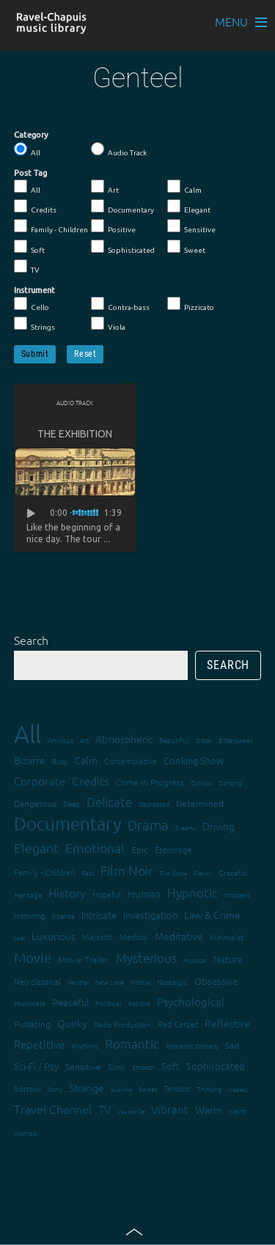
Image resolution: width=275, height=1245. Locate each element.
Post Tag (30, 173)
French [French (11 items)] (203, 873)
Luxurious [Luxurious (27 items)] (54, 935)
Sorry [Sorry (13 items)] (55, 1088)
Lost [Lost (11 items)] (19, 937)
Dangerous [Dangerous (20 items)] (35, 803)
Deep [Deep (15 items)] (71, 803)
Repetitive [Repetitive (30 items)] (39, 1044)
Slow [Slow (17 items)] (116, 1066)
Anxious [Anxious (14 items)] (60, 739)
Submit (35, 354)
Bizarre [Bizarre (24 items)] (29, 760)
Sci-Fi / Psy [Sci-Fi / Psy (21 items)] (36, 1066)
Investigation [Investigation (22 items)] (150, 915)
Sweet (186, 247)
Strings (34, 324)
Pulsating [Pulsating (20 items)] (32, 1024)
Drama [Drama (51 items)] (148, 824)
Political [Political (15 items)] (108, 1002)
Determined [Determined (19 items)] (200, 803)
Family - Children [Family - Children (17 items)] (44, 872)
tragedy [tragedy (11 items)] (238, 1089)
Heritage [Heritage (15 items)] (28, 894)
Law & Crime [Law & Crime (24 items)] (212, 914)
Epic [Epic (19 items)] (139, 849)
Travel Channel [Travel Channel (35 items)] (53, 1109)
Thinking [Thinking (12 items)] (209, 1088)
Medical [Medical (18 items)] (134, 936)
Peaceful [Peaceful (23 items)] (70, 1002)
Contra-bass (120, 304)
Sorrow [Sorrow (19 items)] (27, 1088)
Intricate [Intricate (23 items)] (99, 915)
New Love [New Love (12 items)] (109, 981)
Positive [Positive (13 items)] (139, 1002)
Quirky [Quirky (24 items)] (72, 1023)
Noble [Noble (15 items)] (140, 981)
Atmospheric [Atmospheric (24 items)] (124, 738)
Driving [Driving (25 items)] (218, 826)
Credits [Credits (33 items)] (90, 780)
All (27, 149)
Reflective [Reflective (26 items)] (228, 1023)
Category (31, 135)
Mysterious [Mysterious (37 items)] (146, 958)
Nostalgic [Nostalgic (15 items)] (172, 981)
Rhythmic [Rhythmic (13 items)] (84, 1045)
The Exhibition (74, 434)
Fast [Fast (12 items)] (87, 872)
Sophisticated (123, 247)
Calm (184, 187)
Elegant (188, 206)
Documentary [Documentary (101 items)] (67, 823)
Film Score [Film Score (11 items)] (173, 873)
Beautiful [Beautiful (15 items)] (174, 739)
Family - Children (51, 226)
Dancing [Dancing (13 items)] (230, 782)
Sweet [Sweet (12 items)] (148, 1088)
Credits (35, 206)
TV (27, 266)
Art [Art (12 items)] (84, 739)
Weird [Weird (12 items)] (237, 1110)
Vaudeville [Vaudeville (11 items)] (130, 1111)
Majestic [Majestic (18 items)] (97, 936)
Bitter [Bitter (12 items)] (204, 739)
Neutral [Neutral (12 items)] (78, 981)
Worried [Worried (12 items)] (25, 1132)
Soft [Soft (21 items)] (170, 1066)
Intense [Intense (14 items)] (63, 915)
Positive (113, 226)
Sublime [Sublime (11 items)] (121, 1089)
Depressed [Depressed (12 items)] (154, 803)
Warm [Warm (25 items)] (208, 1109)
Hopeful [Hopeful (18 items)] (106, 894)
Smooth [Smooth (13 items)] (143, 1066)
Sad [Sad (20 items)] (232, 1045)
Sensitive (191, 226)
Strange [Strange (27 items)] (86, 1087)
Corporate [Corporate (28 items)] (39, 780)
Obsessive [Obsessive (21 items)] (216, 981)
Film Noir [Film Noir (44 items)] (126, 870)
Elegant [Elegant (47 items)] (36, 847)
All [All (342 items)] (27, 734)
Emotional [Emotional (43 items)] (95, 847)
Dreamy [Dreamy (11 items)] (185, 827)
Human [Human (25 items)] (144, 893)
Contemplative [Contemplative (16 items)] (130, 760)
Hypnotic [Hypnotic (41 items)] (192, 892)
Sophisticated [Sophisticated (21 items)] (215, 1066)
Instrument (34, 290)
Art (105, 187)
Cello (31, 304)
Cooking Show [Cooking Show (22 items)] (194, 760)
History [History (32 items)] (67, 892)
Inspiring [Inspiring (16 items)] (29, 915)
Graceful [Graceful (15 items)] (233, 872)
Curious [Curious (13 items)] (201, 782)
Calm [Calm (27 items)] (86, 760)
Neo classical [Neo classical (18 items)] (37, 981)
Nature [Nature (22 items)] (228, 959)
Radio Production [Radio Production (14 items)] (122, 1024)
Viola (108, 324)
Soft (29, 247)
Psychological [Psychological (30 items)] (190, 1001)
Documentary (122, 206)
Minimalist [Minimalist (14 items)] (226, 936)
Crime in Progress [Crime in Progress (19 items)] (150, 782)
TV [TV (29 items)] (104, 1109)
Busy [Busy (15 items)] (59, 761)
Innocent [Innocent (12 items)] (236, 894)
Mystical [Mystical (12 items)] (195, 959)
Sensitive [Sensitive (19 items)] (83, 1066)
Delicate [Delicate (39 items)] (109, 802)
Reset (85, 354)
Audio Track (119, 149)
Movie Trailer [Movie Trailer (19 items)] (83, 959)
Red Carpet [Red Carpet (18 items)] (178, 1024)
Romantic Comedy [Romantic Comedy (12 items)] (192, 1045)
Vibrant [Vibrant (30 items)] (169, 1109)
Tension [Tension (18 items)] (177, 1088)
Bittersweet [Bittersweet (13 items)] (235, 739)
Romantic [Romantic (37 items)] (132, 1043)
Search (31, 640)
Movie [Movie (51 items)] (32, 957)
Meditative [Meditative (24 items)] (179, 935)
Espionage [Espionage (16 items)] (173, 849)
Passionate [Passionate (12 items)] (29, 1002)
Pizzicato (190, 304)
